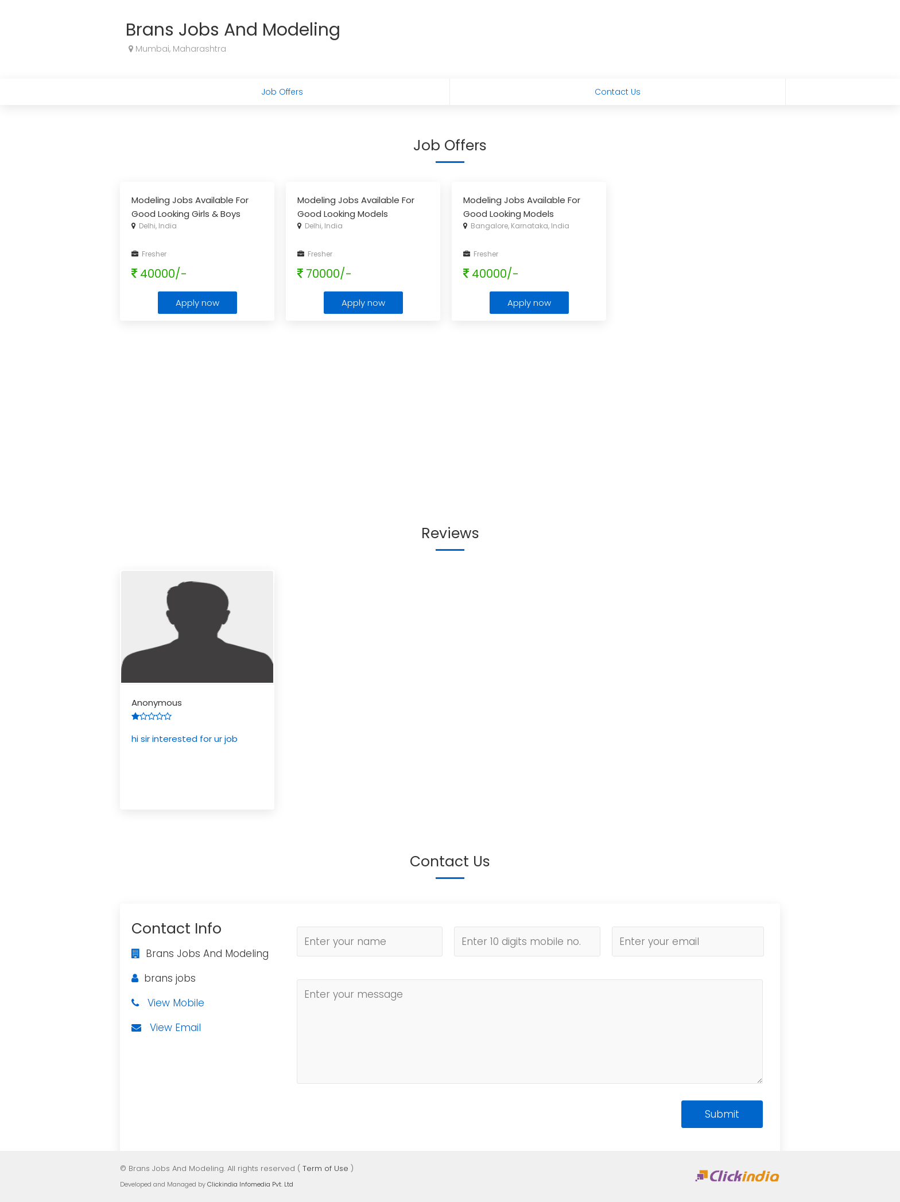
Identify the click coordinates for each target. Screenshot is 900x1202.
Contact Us (618, 92)
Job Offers (282, 92)
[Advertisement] (450, 412)
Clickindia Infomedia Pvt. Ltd (250, 1184)
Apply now (197, 303)
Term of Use (325, 1168)
